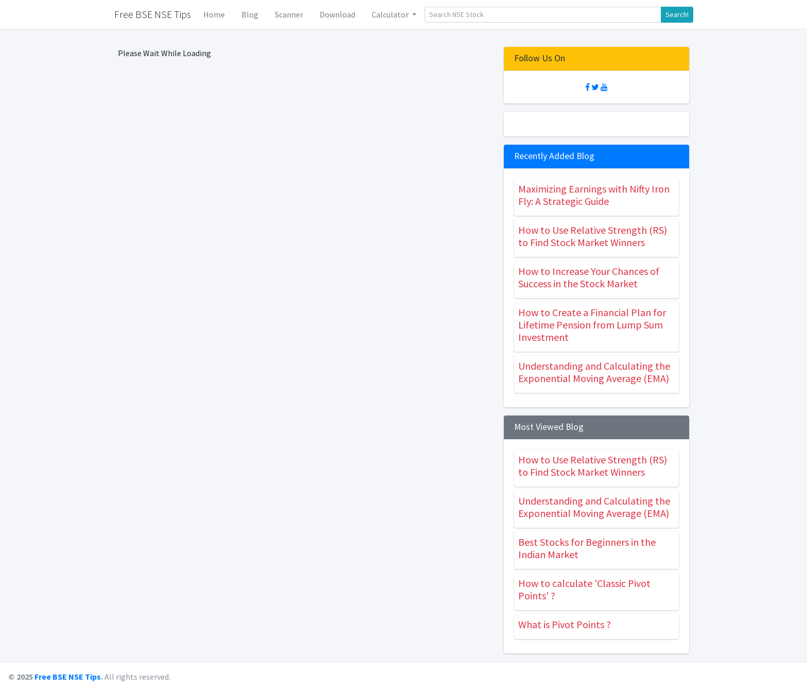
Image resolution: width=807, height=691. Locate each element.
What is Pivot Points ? (564, 624)
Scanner (289, 14)
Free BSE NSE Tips (67, 676)
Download (337, 14)
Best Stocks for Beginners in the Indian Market (587, 548)
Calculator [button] (391, 14)
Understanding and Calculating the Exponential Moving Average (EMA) (594, 372)
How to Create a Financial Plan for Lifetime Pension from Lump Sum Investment (592, 324)
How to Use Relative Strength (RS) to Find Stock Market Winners (592, 236)
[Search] (543, 15)
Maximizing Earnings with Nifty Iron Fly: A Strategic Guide (594, 195)
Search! (677, 14)
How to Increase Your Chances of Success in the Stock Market (588, 277)
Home (214, 14)
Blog (249, 14)
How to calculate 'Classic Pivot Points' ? (584, 589)
